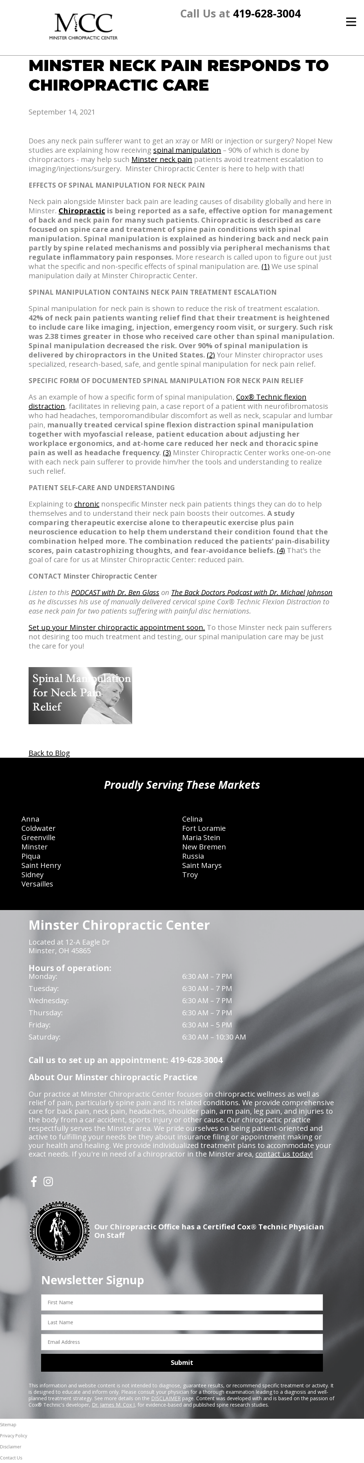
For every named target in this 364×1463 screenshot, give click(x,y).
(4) (281, 550)
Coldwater (38, 828)
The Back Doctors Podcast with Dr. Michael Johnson (252, 592)
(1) (265, 266)
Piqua (30, 856)
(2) (211, 355)
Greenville (38, 837)
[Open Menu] (351, 21)
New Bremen (204, 847)
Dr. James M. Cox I (113, 1404)
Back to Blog (49, 753)
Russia (193, 856)
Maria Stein (201, 837)
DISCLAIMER (166, 1398)
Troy (190, 874)
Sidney (32, 874)
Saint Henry (41, 865)
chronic (86, 504)
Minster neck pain (161, 159)
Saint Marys (202, 865)
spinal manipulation (187, 150)
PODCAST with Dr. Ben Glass (115, 592)
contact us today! (284, 1154)
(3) (167, 452)
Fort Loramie (204, 828)
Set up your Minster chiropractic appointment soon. (117, 627)
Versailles (37, 884)
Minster (34, 847)
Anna (30, 819)
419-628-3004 (267, 13)
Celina (192, 819)
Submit (182, 1362)
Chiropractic (82, 210)
